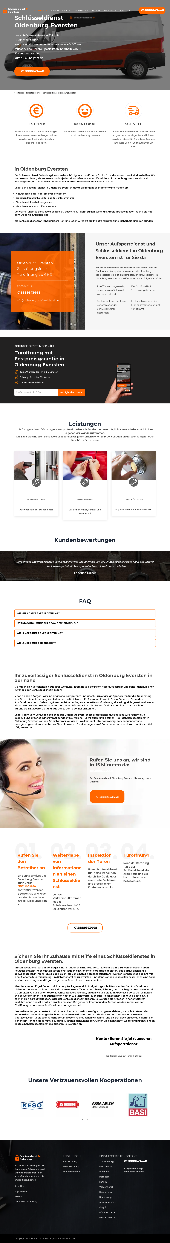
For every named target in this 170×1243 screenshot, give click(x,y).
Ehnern (103, 1181)
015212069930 (26, 886)
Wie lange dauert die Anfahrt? (36, 643)
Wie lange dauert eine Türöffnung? (40, 633)
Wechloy (104, 1171)
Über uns (110, 10)
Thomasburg (106, 1161)
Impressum (20, 1191)
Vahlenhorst (106, 1186)
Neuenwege (105, 1197)
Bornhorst (104, 1176)
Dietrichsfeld (106, 1166)
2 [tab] (87, 1119)
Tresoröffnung (133, 499)
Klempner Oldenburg (25, 1201)
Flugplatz (104, 1207)
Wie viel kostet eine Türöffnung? (38, 613)
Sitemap (18, 1196)
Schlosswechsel (36, 499)
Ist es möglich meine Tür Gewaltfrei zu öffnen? (47, 623)
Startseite (40, 10)
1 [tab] (82, 1119)
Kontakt (125, 10)
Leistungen (81, 10)
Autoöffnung (85, 499)
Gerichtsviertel (107, 1217)
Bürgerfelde (105, 1192)
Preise (96, 10)
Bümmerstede (107, 1212)
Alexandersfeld (107, 1202)
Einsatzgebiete (60, 10)
